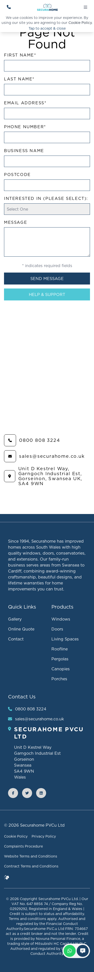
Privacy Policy (44, 836)
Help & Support (47, 294)
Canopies (60, 669)
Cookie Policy (80, 22)
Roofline (59, 649)
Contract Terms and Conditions (31, 866)
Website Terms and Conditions (30, 856)
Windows (60, 619)
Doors (57, 629)
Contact (16, 639)
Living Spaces (65, 639)
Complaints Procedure (23, 846)
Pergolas (59, 659)
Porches (59, 679)
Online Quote (21, 629)
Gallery (15, 619)
